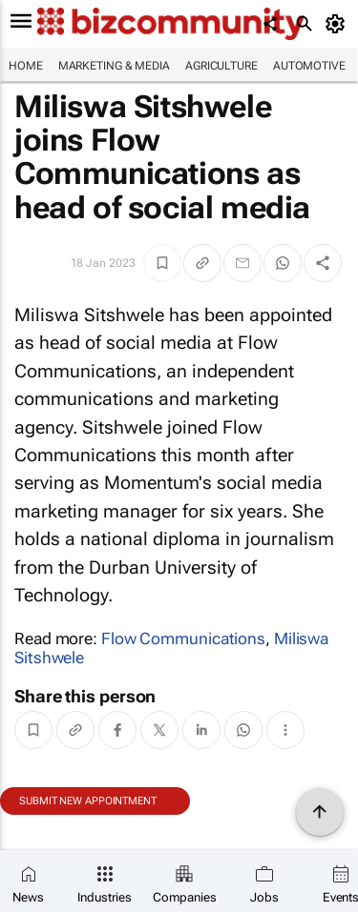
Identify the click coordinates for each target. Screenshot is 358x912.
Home (26, 65)
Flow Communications (183, 638)
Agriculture (221, 65)
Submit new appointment (88, 801)
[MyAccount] (338, 24)
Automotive (309, 65)
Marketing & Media (114, 65)
